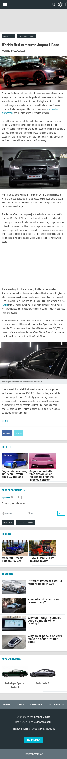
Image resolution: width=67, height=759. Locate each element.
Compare (36, 704)
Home (6, 704)
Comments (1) (8, 36)
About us (49, 728)
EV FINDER (34, 739)
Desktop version (33, 754)
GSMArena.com (42, 722)
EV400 (5, 304)
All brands (56, 704)
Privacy (16, 728)
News (20, 704)
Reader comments (14, 490)
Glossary (37, 728)
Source (5, 420)
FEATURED (7, 574)
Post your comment (26, 36)
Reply (61, 513)
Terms (26, 728)
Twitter (18, 433)
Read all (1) (7, 522)
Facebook (7, 433)
